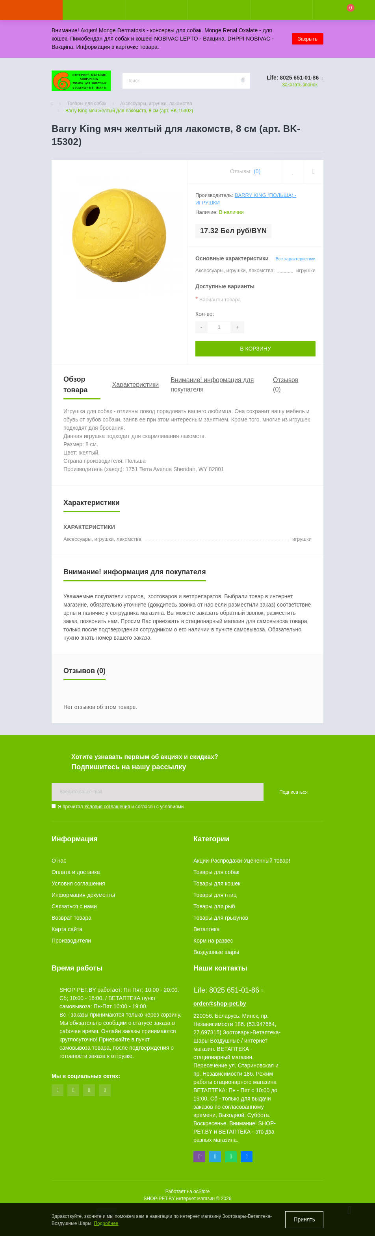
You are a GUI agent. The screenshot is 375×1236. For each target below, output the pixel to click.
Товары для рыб (214, 906)
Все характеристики (295, 258)
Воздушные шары (216, 952)
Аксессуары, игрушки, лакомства (156, 103)
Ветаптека (206, 929)
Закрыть (307, 39)
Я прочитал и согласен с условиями (121, 806)
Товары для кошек (216, 883)
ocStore (201, 1191)
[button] (156, 10)
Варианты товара (218, 299)
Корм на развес (213, 940)
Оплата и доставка (76, 872)
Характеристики (135, 384)
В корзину (255, 348)
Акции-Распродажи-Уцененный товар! (241, 860)
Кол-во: (204, 314)
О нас (59, 860)
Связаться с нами (74, 906)
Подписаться (293, 792)
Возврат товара (71, 918)
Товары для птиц (215, 895)
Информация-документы (83, 895)
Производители (71, 940)
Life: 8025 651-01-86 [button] (228, 990)
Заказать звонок (299, 84)
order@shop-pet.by (219, 1003)
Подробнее (106, 1223)
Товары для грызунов (220, 918)
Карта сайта (67, 929)
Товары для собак (86, 103)
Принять (304, 1219)
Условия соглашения (107, 806)
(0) (257, 171)
